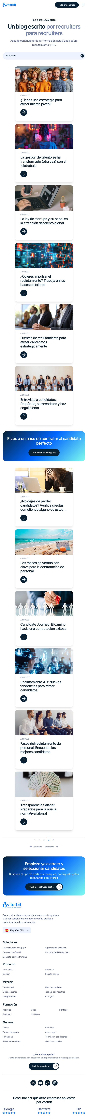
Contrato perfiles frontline (15, 957)
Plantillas (63, 1010)
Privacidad (8, 1037)
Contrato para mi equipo (14, 948)
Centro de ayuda (11, 1032)
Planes (6, 1027)
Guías (33, 1010)
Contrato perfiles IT (12, 952)
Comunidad (8, 987)
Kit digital (49, 996)
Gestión (6, 974)
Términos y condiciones (56, 1037)
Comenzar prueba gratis (44, 452)
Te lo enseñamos (66, 5)
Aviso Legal (50, 1032)
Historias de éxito (53, 987)
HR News (35, 1014)
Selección (49, 969)
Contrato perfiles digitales (57, 952)
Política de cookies (11, 1041)
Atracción (7, 969)
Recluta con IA (52, 974)
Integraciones (9, 996)
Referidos (49, 1027)
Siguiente (52, 846)
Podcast (7, 1014)
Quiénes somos (10, 992)
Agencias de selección (55, 948)
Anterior (35, 846)
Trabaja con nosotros (55, 992)
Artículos (7, 1010)
